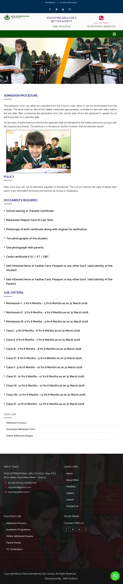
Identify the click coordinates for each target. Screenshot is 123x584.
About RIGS (72, 480)
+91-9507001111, (16, 482)
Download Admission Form (20, 429)
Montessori (50, 2)
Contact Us (72, 506)
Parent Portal (13, 542)
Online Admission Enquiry (19, 435)
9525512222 (109, 26)
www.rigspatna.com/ (19, 492)
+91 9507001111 (94, 26)
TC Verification (14, 549)
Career (70, 499)
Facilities (71, 486)
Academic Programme (18, 529)
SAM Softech (70, 578)
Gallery (70, 493)
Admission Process (16, 423)
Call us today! (101, 23)
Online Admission (68, 2)
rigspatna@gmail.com (19, 487)
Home (7, 69)
